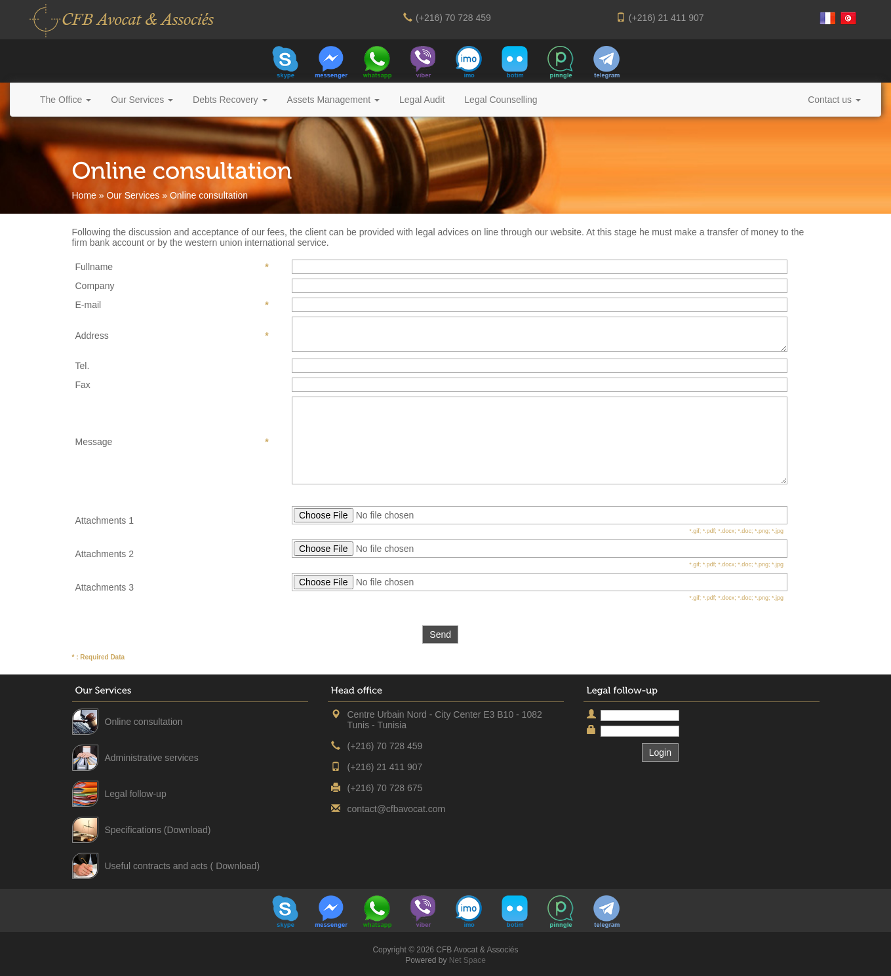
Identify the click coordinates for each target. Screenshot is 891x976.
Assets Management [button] (333, 99)
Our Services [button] (142, 99)
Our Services (132, 195)
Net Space (467, 960)
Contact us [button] (834, 99)
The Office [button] (65, 99)
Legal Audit (422, 99)
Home (84, 195)
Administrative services (152, 757)
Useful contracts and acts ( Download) (182, 866)
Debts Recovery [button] (230, 99)
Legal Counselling (500, 99)
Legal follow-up (136, 794)
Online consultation (144, 721)
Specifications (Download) (158, 830)
